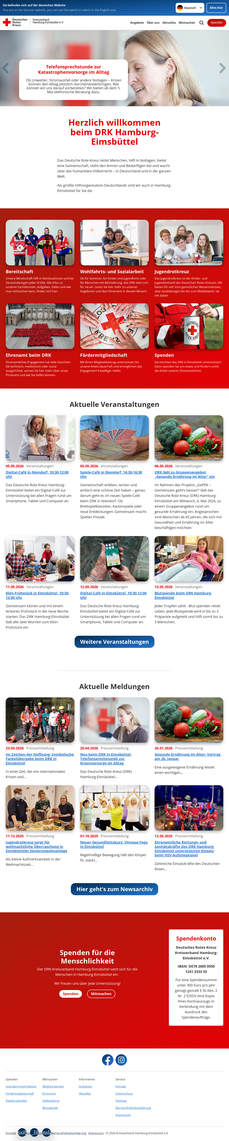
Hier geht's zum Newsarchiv (114, 889)
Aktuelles (169, 23)
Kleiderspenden (16, 1101)
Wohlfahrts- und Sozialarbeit (112, 271)
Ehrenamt (49, 1094)
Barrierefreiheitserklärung (133, 1108)
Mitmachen (187, 23)
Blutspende (50, 1108)
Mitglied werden (53, 1086)
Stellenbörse (50, 1101)
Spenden (217, 22)
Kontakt (121, 1086)
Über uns (153, 23)
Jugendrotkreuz (172, 271)
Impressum (123, 1115)
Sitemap (121, 1101)
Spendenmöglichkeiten (21, 1086)
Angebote (137, 23)
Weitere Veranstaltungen (114, 641)
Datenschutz (124, 1094)
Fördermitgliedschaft (103, 355)
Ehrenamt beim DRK (28, 355)
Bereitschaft (19, 271)
